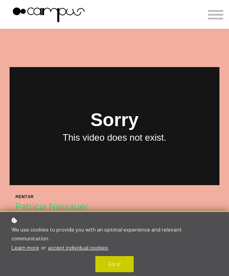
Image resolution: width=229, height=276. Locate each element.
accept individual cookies (78, 247)
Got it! (114, 264)
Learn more (25, 247)
